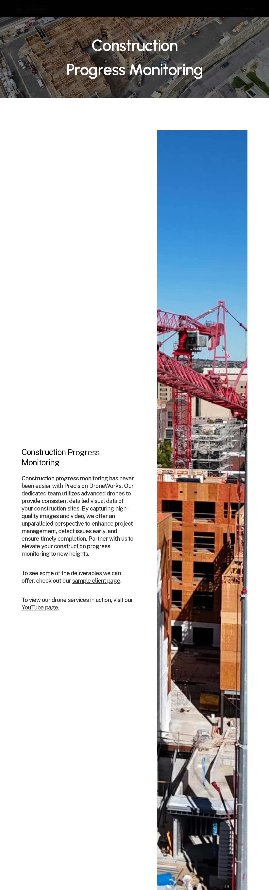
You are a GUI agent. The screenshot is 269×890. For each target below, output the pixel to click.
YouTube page (40, 615)
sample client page (96, 588)
